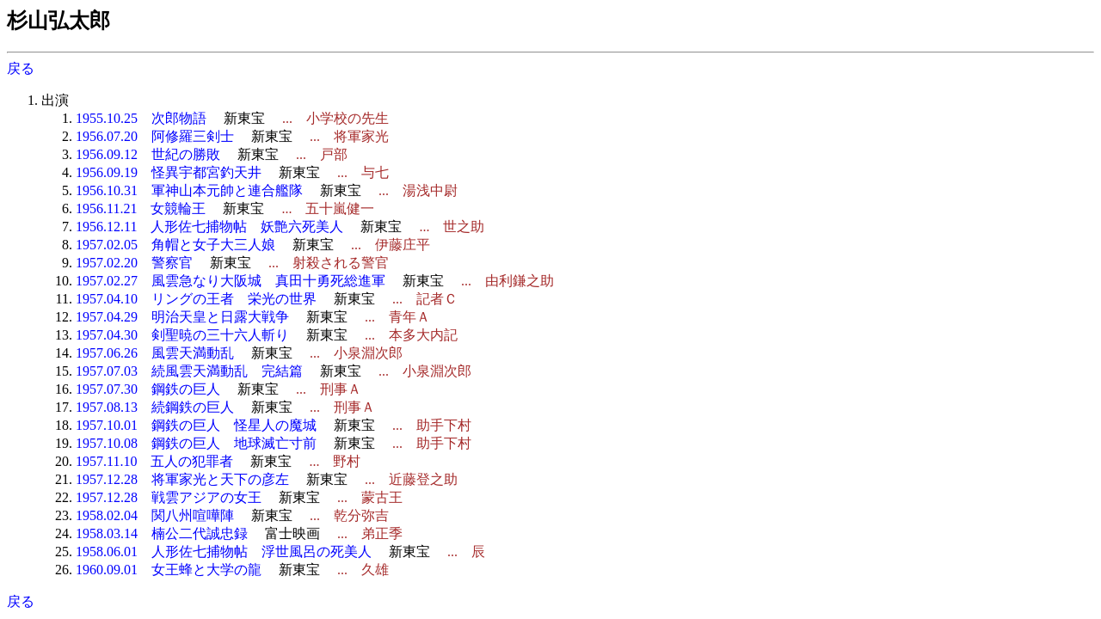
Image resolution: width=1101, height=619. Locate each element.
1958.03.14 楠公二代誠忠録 (162, 533)
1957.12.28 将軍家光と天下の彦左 (182, 479)
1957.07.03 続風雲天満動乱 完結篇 (189, 371)
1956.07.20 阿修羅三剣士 (155, 136)
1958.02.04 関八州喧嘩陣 (155, 515)
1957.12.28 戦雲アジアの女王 (168, 497)
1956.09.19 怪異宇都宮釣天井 (168, 172)
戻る (20, 68)
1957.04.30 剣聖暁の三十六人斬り (182, 335)
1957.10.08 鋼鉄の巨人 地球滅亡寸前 (196, 443)
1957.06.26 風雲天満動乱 (155, 353)
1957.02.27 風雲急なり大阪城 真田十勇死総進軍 (230, 280)
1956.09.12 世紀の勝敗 (148, 154)
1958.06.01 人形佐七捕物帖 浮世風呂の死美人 (224, 551)
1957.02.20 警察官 (134, 262)
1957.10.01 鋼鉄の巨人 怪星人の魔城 (196, 425)
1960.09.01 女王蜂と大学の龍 (168, 569)
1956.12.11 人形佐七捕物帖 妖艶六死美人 (209, 226)
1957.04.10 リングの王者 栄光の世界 (196, 298)
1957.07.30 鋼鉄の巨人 (148, 389)
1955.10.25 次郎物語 (141, 118)
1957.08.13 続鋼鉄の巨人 (155, 407)
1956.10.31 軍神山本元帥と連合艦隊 (189, 190)
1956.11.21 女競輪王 (141, 208)
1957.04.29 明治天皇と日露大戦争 (182, 317)
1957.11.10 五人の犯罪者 (154, 461)
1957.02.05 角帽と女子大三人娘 (175, 244)
